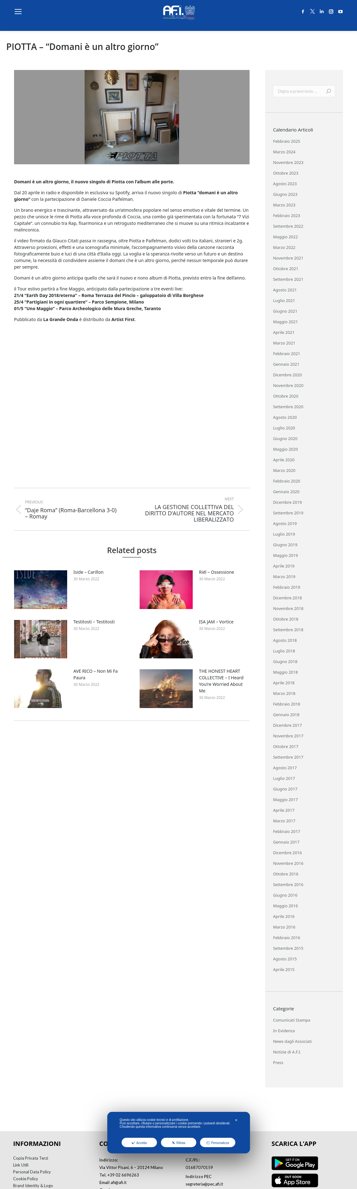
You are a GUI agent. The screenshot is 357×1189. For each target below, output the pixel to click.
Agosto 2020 (285, 417)
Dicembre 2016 (287, 852)
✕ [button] (236, 1120)
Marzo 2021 (284, 343)
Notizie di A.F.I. (287, 1052)
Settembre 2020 (288, 406)
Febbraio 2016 (286, 937)
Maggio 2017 (285, 799)
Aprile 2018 (284, 683)
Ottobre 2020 (285, 396)
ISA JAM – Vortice (216, 622)
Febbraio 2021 (286, 353)
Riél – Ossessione (216, 572)
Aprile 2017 (284, 810)
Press (278, 1062)
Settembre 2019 (288, 513)
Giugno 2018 (285, 661)
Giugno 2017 (285, 789)
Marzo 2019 (284, 576)
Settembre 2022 (288, 226)
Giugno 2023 (285, 194)
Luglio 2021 (284, 300)
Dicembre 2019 (287, 502)
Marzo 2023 (284, 205)
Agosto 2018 (285, 640)
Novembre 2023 (288, 162)
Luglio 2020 (284, 428)
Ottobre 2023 (285, 173)
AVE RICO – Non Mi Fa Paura (95, 674)
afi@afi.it (118, 1182)
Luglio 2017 (284, 778)
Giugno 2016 (285, 895)
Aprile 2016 (284, 916)
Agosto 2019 (285, 523)
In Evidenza (284, 1030)
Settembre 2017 (288, 757)
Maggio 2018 (285, 672)
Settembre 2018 (288, 629)
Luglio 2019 (284, 534)
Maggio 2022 (285, 237)
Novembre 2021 (288, 258)
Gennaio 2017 (286, 842)
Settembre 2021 (288, 279)
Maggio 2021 (285, 321)
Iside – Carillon (88, 572)
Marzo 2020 (284, 470)
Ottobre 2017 (285, 746)
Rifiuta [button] (178, 1143)
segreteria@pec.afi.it (204, 1184)
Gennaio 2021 (286, 364)
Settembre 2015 (288, 948)
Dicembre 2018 (287, 598)
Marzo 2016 (284, 927)
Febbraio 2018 (286, 704)
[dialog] (178, 1132)
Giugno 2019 (285, 544)
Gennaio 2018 (286, 714)
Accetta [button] (139, 1143)
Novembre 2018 (288, 608)
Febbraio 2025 (286, 141)
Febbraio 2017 (286, 831)
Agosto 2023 (285, 183)
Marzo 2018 (284, 693)
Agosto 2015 (285, 959)
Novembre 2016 (288, 863)
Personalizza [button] (217, 1143)
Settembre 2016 (288, 884)
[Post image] (40, 589)
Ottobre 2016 (285, 874)
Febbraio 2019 (286, 587)
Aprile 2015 (284, 969)
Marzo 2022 (284, 247)
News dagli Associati (292, 1041)
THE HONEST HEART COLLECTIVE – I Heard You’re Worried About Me (221, 681)
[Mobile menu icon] (18, 11)
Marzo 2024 (284, 152)
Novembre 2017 (288, 736)
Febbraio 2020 (286, 481)
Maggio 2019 (285, 555)
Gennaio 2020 (286, 491)
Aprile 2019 (284, 566)
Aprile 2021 (284, 332)
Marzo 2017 (284, 821)
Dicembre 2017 (287, 725)
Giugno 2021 (285, 311)
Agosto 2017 (285, 767)
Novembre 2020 (288, 385)
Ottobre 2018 (285, 619)
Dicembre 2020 (287, 375)
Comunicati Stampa (291, 1020)
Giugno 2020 (285, 438)
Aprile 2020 (284, 460)
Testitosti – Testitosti (94, 622)
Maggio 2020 (285, 449)
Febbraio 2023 (286, 215)
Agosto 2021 (285, 290)
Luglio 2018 (284, 651)
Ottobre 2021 (285, 268)
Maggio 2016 (285, 906)
